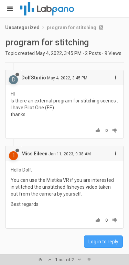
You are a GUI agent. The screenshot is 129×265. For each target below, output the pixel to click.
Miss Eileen (34, 153)
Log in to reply (103, 241)
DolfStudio (33, 77)
